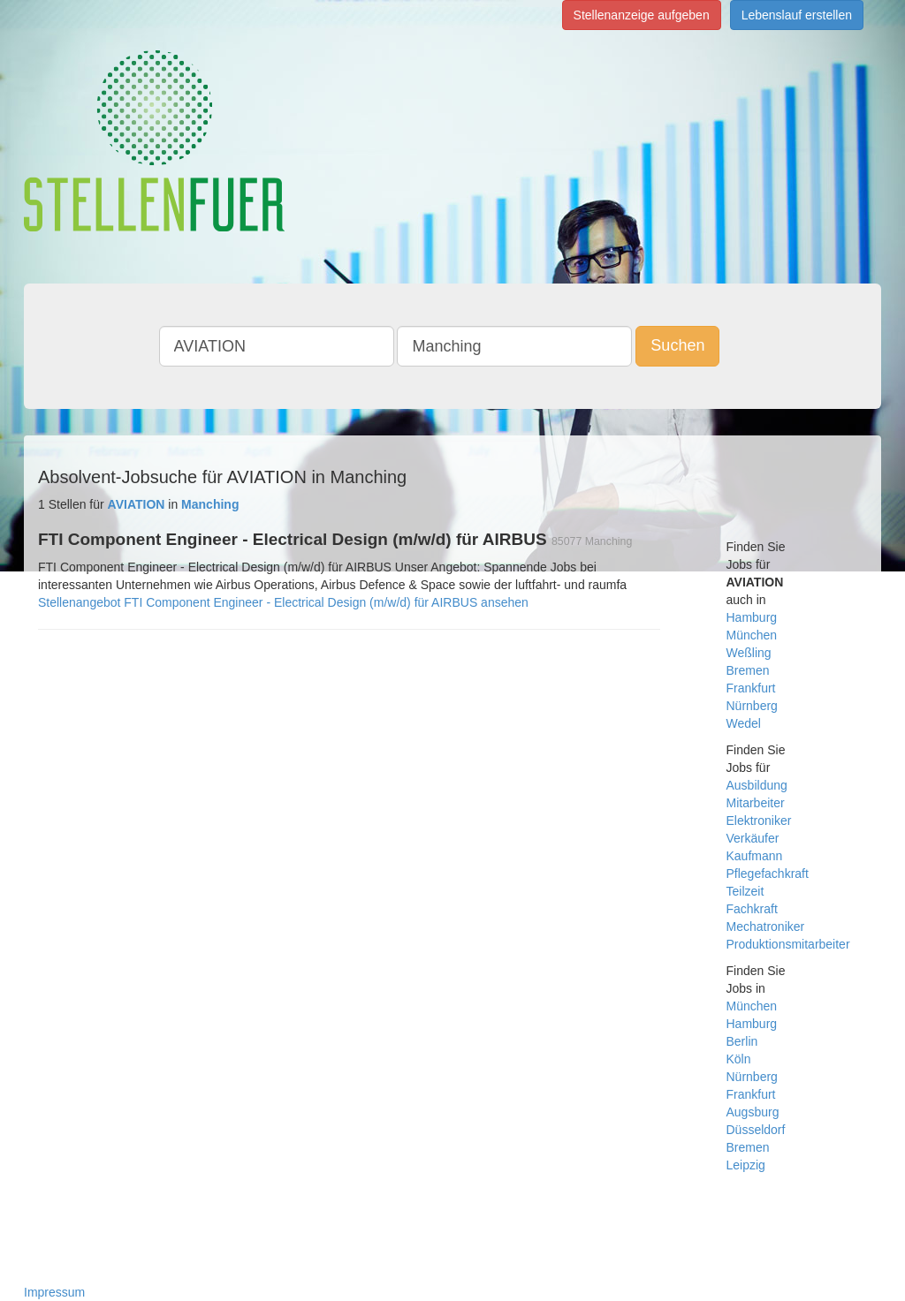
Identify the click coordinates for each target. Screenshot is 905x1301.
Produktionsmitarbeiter (788, 944)
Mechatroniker (765, 926)
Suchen (677, 345)
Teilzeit (745, 891)
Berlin (742, 1041)
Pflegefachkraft (767, 873)
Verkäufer (753, 838)
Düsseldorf (756, 1130)
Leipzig (745, 1165)
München (752, 635)
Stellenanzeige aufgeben (642, 15)
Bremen (748, 670)
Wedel (743, 723)
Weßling (749, 653)
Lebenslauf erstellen (796, 15)
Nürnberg (752, 706)
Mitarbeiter (755, 803)
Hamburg (752, 617)
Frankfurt (751, 688)
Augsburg (753, 1112)
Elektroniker (759, 820)
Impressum (54, 1292)
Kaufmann (754, 856)
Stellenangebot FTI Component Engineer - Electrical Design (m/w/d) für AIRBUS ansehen (283, 602)
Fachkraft (752, 909)
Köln (738, 1059)
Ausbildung (756, 785)
